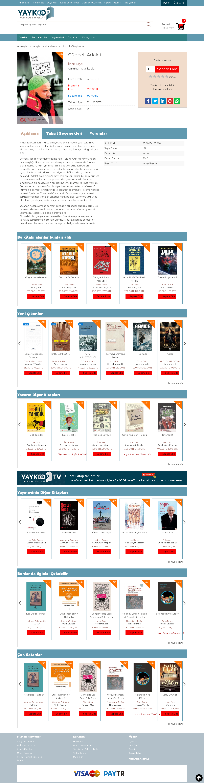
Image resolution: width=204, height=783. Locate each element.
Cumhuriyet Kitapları (36, 445)
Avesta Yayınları (170, 694)
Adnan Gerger (134, 529)
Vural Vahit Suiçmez (102, 529)
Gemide (170, 354)
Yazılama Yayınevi (115, 364)
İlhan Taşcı (36, 442)
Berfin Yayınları (69, 287)
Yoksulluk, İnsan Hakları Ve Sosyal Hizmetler (143, 687)
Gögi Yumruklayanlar (36, 277)
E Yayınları (36, 613)
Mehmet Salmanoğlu (69, 610)
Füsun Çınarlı (170, 361)
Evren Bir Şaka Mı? (167, 277)
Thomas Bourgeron (61, 361)
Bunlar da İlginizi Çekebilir (42, 563)
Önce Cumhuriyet (134, 521)
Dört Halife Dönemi (69, 277)
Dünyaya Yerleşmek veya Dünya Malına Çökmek (36, 525)
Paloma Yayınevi (33, 364)
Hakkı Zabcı (101, 284)
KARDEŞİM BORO (88, 354)
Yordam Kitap (134, 613)
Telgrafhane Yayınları (101, 287)
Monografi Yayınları (60, 364)
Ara (149, 24)
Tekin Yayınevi (88, 364)
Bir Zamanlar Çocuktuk (167, 521)
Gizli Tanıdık (69, 435)
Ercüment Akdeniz (88, 361)
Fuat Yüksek (36, 284)
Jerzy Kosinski (36, 610)
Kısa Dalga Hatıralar (69, 603)
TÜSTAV (69, 613)
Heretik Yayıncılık (143, 364)
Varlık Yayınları (101, 613)
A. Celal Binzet (69, 529)
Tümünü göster (176, 383)
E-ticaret (95, 778)
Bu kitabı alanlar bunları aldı (44, 237)
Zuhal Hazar (33, 361)
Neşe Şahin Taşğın (167, 610)
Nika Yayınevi (167, 613)
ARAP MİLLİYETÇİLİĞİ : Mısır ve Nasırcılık (115, 357)
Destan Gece (101, 521)
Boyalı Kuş (36, 603)
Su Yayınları (36, 287)
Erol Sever (134, 284)
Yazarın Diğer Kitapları (38, 395)
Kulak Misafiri (102, 435)
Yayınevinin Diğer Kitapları (42, 482)
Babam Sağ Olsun (36, 435)
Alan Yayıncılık (170, 364)
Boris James (170, 691)
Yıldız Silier (134, 610)
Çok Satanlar (29, 644)
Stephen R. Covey (101, 610)
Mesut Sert (143, 361)
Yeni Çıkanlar (30, 314)
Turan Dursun (167, 284)
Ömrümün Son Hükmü (167, 435)
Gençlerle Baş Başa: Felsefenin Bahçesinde (115, 687)
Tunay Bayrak (69, 284)
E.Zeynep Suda (115, 361)
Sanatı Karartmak (69, 521)
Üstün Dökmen (36, 529)
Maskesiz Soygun (135, 435)
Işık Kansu (167, 529)
